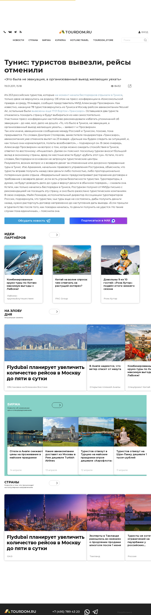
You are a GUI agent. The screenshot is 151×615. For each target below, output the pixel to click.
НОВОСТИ (18, 40)
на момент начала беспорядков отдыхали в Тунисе (88, 95)
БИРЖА (46, 40)
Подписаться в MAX (98, 221)
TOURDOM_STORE (103, 40)
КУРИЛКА (60, 40)
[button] (57, 235)
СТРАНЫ (33, 40)
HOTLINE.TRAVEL (79, 40)
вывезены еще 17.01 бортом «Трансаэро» (58, 111)
